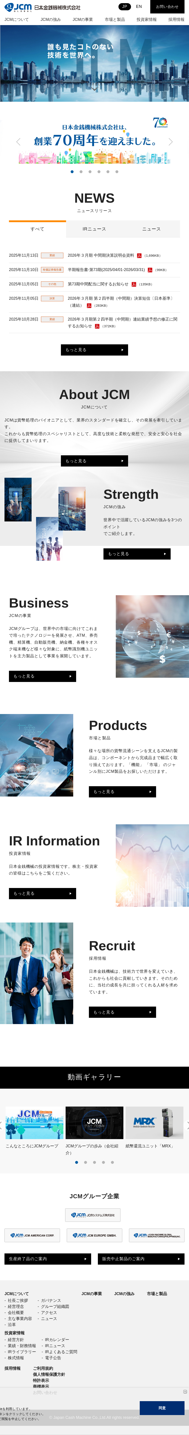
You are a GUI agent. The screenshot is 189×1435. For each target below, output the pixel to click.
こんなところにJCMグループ (32, 1150)
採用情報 (12, 1376)
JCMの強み (124, 1299)
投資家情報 (14, 1339)
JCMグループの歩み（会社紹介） (92, 1154)
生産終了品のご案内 (28, 1263)
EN (139, 6)
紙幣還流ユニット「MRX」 (150, 1150)
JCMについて (16, 1299)
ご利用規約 (43, 1376)
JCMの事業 (92, 1299)
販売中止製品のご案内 (123, 1263)
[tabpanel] (94, 63)
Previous (18, 142)
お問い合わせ (167, 7)
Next (170, 142)
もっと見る (76, 351)
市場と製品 (157, 1299)
